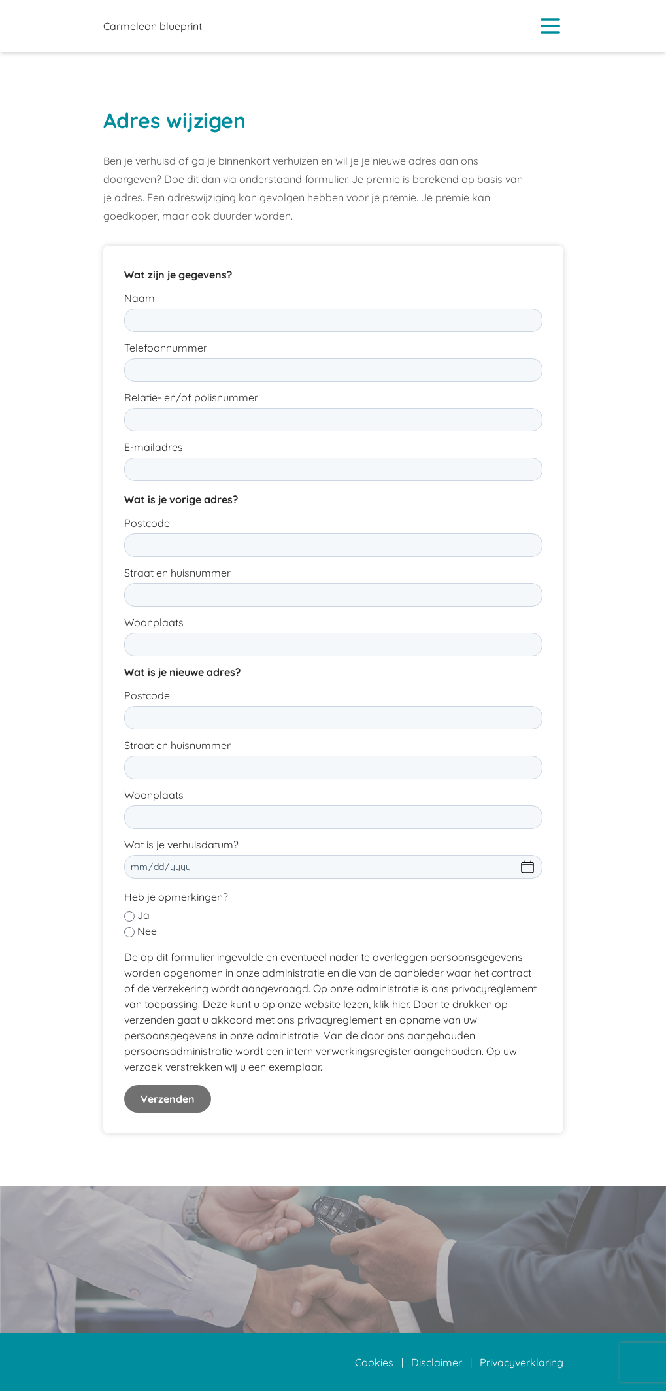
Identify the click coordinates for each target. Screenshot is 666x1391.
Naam (139, 298)
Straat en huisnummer (177, 572)
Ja (143, 915)
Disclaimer (436, 1362)
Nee (147, 930)
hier (400, 1004)
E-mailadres (153, 447)
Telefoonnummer (165, 347)
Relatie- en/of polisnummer (191, 397)
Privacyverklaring (521, 1362)
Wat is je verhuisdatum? (181, 844)
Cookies (374, 1362)
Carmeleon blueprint (152, 26)
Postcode (147, 522)
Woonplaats (154, 622)
